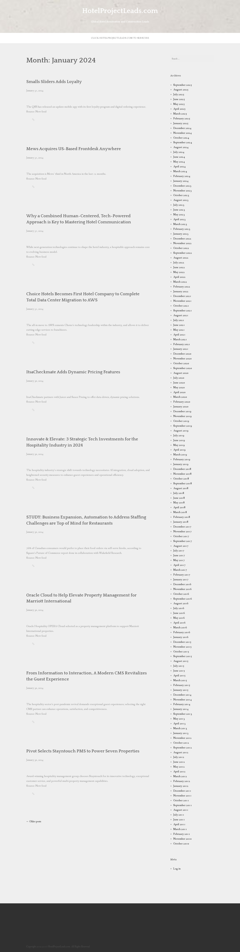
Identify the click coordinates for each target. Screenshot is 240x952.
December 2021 (182, 296)
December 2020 (182, 354)
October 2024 (181, 138)
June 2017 (179, 555)
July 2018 (178, 493)
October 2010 (181, 844)
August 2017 (180, 546)
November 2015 (182, 647)
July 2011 (178, 815)
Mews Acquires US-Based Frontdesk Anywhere (73, 148)
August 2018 (180, 488)
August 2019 (180, 431)
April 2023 (179, 219)
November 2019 (182, 416)
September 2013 (182, 714)
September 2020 (182, 368)
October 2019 (181, 421)
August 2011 (180, 810)
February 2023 (181, 229)
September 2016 (182, 599)
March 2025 (180, 114)
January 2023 (180, 234)
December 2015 (182, 642)
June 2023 (179, 210)
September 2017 (182, 541)
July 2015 (178, 666)
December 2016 (182, 584)
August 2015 (180, 661)
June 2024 (179, 157)
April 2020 (179, 392)
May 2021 (179, 330)
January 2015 (180, 690)
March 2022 (180, 282)
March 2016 (180, 627)
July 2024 (178, 152)
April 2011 (179, 824)
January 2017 (180, 579)
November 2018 (182, 474)
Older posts (33, 821)
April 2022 (179, 277)
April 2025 (179, 109)
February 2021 (181, 344)
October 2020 (181, 363)
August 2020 (180, 373)
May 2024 (179, 162)
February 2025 (181, 118)
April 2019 (179, 450)
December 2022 (182, 239)
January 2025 (180, 123)
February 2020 (181, 402)
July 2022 (178, 262)
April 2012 (179, 771)
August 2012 (180, 752)
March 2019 (180, 454)
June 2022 (179, 267)
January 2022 (180, 291)
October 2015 (181, 652)
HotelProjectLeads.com (120, 11)
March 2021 (180, 339)
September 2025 (182, 85)
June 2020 (179, 383)
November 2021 (182, 301)
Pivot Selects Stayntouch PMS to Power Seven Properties (82, 751)
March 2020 (180, 397)
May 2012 (179, 767)
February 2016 (181, 632)
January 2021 (180, 349)
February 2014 (181, 704)
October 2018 (181, 479)
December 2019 (182, 411)
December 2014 (182, 695)
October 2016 (181, 594)
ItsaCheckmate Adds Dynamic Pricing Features (73, 372)
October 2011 (181, 800)
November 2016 (182, 589)
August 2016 (180, 603)
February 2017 (181, 575)
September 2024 (182, 142)
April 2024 (179, 166)
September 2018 (182, 483)
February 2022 (181, 287)
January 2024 (180, 181)
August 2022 (180, 258)
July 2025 (178, 94)
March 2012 (180, 776)
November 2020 (182, 358)
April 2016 (179, 623)
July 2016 (178, 608)
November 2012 (182, 738)
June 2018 (179, 498)
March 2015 (180, 680)
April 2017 (179, 565)
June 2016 (179, 613)
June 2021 (179, 325)
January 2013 (180, 733)
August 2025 (180, 90)
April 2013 (179, 723)
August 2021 (180, 315)
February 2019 (181, 459)
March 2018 (180, 512)
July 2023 (178, 205)
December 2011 (182, 791)
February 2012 (181, 781)
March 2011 (180, 829)
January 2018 (180, 522)
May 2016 (179, 618)
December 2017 (182, 527)
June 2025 (179, 99)
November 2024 (182, 133)
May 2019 (179, 445)
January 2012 (180, 786)
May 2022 (179, 272)
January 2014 (180, 709)
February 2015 (181, 685)
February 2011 (181, 834)
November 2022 (182, 243)
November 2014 (182, 700)
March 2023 (180, 224)
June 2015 (179, 671)
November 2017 (182, 531)
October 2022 (181, 248)
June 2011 (179, 819)
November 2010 (182, 839)
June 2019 (179, 440)
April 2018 (179, 507)
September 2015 (182, 656)
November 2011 (182, 796)
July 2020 (178, 378)
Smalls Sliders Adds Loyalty (54, 81)
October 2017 (181, 536)
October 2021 (181, 306)
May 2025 (179, 104)
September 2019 (182, 426)
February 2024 (181, 176)
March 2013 (180, 728)
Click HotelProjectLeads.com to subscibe (120, 38)
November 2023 (182, 191)
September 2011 (182, 805)
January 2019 (180, 464)
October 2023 (181, 195)
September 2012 (182, 748)
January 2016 (180, 637)
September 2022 (182, 253)
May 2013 (179, 719)
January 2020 (180, 406)
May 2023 (179, 214)
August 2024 (180, 147)
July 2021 (178, 320)
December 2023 (182, 186)
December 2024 (182, 128)
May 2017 (179, 560)
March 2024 (180, 171)
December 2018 (182, 469)
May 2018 (179, 503)
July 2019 (178, 435)
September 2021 (182, 310)
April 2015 (179, 675)
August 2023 (180, 200)
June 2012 (179, 762)
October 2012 (181, 743)
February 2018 (181, 517)
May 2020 (179, 387)
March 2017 (180, 570)
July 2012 (178, 757)
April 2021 (179, 335)
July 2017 (178, 551)
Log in (177, 869)
